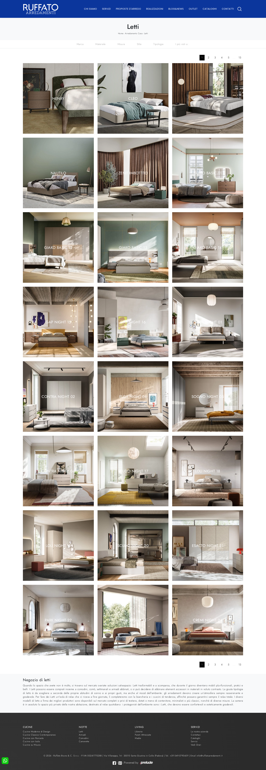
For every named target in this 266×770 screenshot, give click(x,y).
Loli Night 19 (58, 545)
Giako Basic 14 (207, 247)
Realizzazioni (154, 9)
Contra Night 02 (58, 396)
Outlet (193, 9)
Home (121, 33)
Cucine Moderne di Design (36, 731)
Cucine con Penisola (33, 738)
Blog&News (176, 9)
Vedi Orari (196, 744)
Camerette (84, 741)
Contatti (228, 9)
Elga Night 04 (133, 396)
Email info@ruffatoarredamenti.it (207, 755)
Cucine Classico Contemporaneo (39, 734)
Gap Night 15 (58, 322)
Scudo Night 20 (133, 545)
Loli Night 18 (207, 471)
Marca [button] (80, 44)
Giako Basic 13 (133, 247)
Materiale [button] (100, 44)
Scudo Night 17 (133, 471)
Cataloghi (210, 9)
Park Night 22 (58, 620)
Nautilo (58, 173)
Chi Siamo (90, 9)
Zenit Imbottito (133, 173)
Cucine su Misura (31, 744)
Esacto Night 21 (208, 545)
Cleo (133, 98)
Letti (146, 33)
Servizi (106, 9)
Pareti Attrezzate (143, 734)
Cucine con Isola (31, 741)
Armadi (82, 734)
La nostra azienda (199, 731)
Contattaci (196, 734)
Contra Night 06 (58, 471)
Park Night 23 (133, 620)
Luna (208, 98)
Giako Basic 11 (208, 173)
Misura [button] (121, 44)
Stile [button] (139, 44)
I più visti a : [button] (182, 44)
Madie (138, 738)
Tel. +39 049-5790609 (177, 755)
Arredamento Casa (133, 33)
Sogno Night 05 (208, 396)
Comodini (84, 738)
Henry (58, 98)
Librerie (138, 731)
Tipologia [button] (158, 44)
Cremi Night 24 (207, 620)
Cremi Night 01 (207, 322)
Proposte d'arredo (128, 9)
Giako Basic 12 (58, 247)
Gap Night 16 (133, 322)
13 (240, 57)
